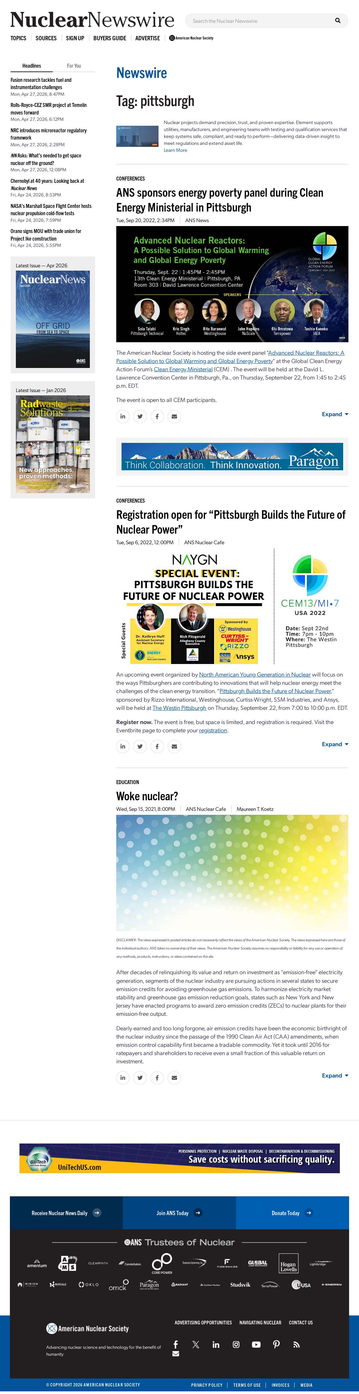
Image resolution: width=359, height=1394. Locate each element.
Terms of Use (247, 1385)
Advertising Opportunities (203, 1322)
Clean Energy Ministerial (183, 369)
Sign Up (75, 38)
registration (213, 730)
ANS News (197, 219)
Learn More (175, 150)
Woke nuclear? (147, 795)
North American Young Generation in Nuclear (255, 674)
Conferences (130, 178)
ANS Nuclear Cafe (204, 542)
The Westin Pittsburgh (179, 707)
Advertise (147, 38)
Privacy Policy (207, 1385)
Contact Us (301, 1322)
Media (307, 1385)
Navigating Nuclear (260, 1322)
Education (127, 782)
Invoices (281, 1385)
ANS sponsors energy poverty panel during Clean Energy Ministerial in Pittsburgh (219, 199)
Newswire (141, 72)
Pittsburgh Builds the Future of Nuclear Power (275, 690)
